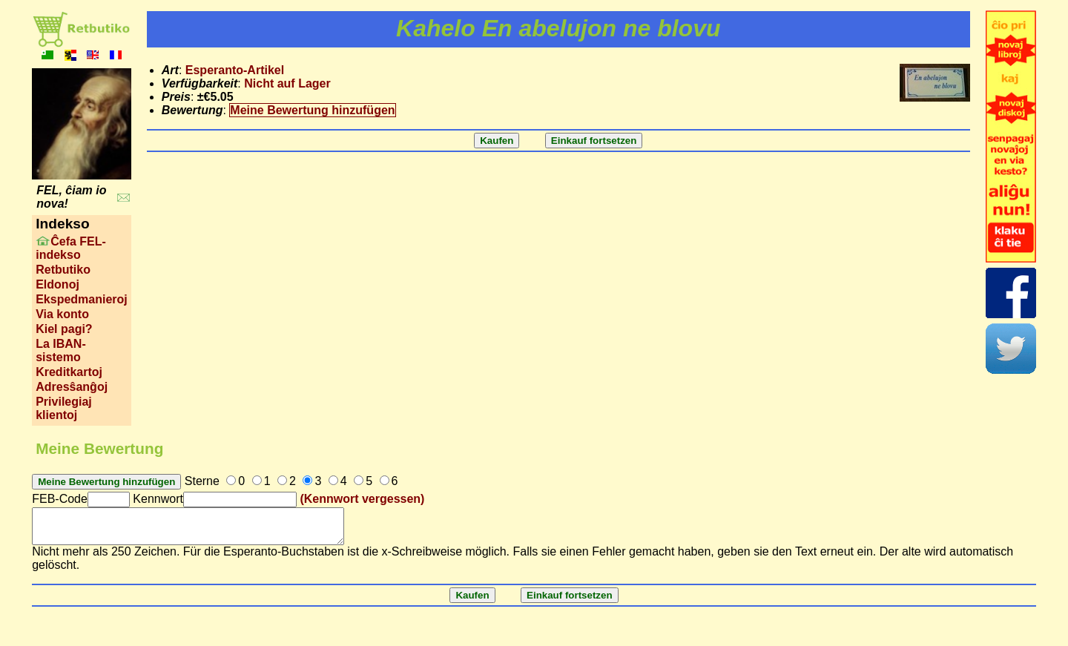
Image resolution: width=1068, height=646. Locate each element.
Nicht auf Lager (287, 83)
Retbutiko (63, 269)
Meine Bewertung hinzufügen (312, 110)
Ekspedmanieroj (82, 299)
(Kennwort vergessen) (362, 498)
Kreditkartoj (69, 372)
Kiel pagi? (64, 329)
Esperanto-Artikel (234, 70)
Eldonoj (57, 284)
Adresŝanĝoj (72, 386)
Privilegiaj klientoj (64, 408)
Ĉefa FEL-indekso (71, 248)
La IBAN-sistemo (61, 350)
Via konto (62, 314)
